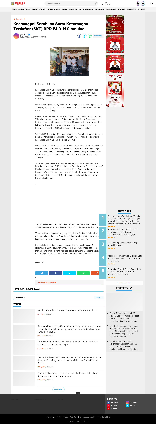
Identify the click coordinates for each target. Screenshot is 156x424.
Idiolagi (79, 9)
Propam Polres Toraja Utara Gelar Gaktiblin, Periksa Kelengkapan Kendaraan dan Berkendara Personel (67, 378)
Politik (61, 399)
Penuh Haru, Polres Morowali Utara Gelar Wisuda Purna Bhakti (65, 313)
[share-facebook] (79, 36)
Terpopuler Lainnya (124, 277)
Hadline (41, 9)
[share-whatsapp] (90, 36)
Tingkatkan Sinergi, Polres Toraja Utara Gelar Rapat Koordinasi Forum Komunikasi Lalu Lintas (128, 269)
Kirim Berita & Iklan (108, 417)
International (139, 9)
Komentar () (98, 36)
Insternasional (109, 9)
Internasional (124, 9)
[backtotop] (78, 394)
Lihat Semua (58, 389)
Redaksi (64, 417)
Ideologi (70, 9)
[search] (71, 3)
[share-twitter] (84, 36)
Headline (51, 9)
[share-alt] (41, 273)
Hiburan (60, 9)
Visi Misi (56, 417)
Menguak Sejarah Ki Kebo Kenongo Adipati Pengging (126, 242)
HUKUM (32, 9)
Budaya (15, 9)
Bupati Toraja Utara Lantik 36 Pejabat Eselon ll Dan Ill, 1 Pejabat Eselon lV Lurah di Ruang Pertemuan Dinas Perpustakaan (124, 312)
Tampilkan (98, 297)
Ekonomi (24, 9)
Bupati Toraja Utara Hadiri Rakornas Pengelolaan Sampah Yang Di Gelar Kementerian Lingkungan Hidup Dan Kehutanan (124, 340)
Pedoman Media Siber (91, 417)
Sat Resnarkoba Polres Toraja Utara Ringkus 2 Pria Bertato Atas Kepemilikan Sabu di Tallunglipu (69, 346)
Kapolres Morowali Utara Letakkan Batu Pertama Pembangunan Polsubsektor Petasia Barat (127, 257)
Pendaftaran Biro (74, 417)
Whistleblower (46, 417)
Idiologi (97, 9)
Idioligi (88, 9)
